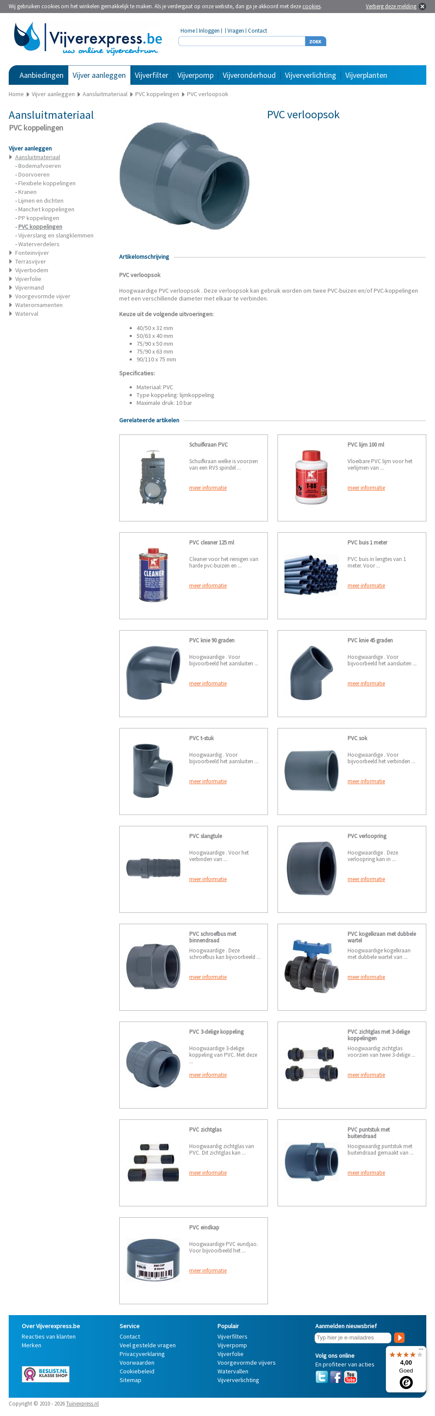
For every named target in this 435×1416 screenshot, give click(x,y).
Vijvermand (29, 287)
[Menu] (421, 1351)
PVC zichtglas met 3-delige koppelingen (379, 1035)
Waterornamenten (39, 305)
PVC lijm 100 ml (366, 444)
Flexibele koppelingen (47, 183)
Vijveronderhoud (249, 75)
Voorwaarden (137, 1362)
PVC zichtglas (205, 1129)
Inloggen (209, 30)
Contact (257, 30)
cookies (311, 6)
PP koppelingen (38, 218)
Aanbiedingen (42, 75)
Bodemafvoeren (39, 166)
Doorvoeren (34, 174)
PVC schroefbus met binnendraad (212, 937)
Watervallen (233, 1371)
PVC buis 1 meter (367, 542)
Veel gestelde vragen (148, 1345)
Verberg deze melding (391, 6)
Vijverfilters (233, 1336)
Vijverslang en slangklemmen (56, 235)
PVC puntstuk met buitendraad (369, 1133)
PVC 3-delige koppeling (216, 1031)
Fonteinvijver (32, 253)
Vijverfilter (151, 75)
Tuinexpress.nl (82, 1403)
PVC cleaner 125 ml (211, 542)
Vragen (236, 30)
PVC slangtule (205, 836)
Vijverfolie (28, 279)
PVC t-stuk (201, 738)
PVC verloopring (367, 836)
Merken (31, 1345)
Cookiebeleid (137, 1371)
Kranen (27, 192)
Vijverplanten (366, 75)
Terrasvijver (30, 261)
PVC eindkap (204, 1227)
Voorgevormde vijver (42, 296)
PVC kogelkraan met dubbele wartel (382, 937)
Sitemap (130, 1380)
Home (188, 30)
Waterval (26, 313)
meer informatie (208, 487)
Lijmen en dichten (41, 200)
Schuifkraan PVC (208, 444)
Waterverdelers (39, 244)
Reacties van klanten (49, 1336)
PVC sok (357, 738)
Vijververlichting (310, 75)
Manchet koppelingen (46, 209)
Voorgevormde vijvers (247, 1362)
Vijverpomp (195, 75)
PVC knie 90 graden (211, 640)
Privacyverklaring (142, 1354)
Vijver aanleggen (99, 75)
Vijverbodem (31, 270)
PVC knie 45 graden (370, 640)
